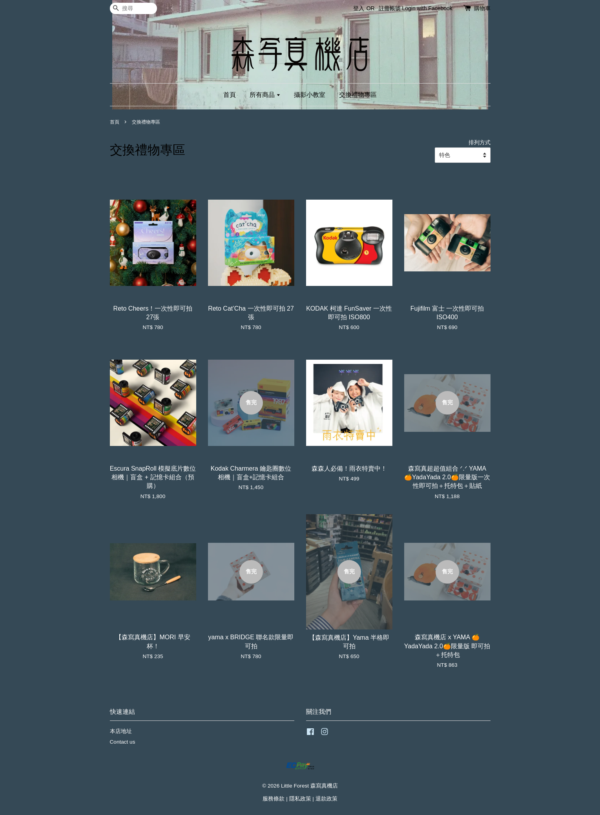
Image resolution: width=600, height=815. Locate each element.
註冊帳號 (390, 8)
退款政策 (326, 799)
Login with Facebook (427, 8)
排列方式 (480, 142)
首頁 (229, 94)
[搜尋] (133, 8)
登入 (358, 8)
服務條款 (273, 799)
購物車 (482, 8)
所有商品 (265, 94)
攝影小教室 (309, 94)
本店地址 (121, 731)
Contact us (122, 742)
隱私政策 (300, 799)
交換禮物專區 (358, 94)
